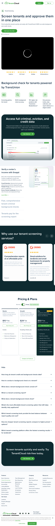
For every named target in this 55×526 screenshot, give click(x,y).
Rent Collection (5, 478)
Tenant (3, 503)
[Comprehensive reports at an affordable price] (15, 262)
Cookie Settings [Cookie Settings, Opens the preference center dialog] (22, 523)
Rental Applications (6, 482)
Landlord (3, 499)
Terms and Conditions (34, 488)
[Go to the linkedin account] (26, 513)
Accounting (4, 484)
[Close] (52, 518)
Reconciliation (5, 494)
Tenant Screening (5, 480)
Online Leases (5, 492)
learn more (4, 195)
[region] (27, 521)
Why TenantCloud (33, 480)
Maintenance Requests (18, 483)
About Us (31, 478)
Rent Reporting (19, 480)
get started (26, 134)
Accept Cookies (32, 523)
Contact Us (31, 486)
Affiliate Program (33, 484)
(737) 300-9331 (37, 513)
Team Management (20, 478)
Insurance (17, 494)
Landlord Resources (48, 478)
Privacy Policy (32, 490)
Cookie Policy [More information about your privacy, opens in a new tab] (17, 520)
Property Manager (5, 501)
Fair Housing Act (47, 482)
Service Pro (4, 506)
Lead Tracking (18, 488)
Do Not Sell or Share (33, 492)
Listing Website (5, 486)
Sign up (49, 3)
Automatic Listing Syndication (5, 489)
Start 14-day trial (10, 325)
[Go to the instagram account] (20, 513)
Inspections (18, 492)
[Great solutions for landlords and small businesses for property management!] (40, 262)
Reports (17, 486)
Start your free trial (9, 31)
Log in (39, 3)
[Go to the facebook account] (23, 513)
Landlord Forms (46, 486)
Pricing (30, 482)
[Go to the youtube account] (29, 513)
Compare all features (27, 358)
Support (45, 480)
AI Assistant (18, 490)
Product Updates (47, 484)
